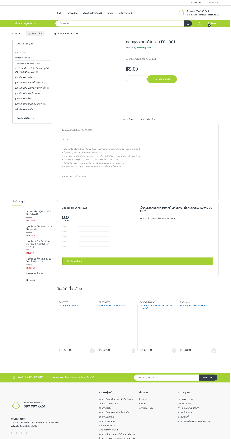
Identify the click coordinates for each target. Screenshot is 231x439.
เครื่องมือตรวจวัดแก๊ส (26, 109)
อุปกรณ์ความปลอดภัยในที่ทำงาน (31, 82)
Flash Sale (20, 52)
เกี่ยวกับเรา (143, 378)
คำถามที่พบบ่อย (185, 391)
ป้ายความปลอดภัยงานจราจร (29, 63)
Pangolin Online (21, 435)
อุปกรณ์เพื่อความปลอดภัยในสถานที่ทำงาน (117, 413)
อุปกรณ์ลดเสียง (35, 33)
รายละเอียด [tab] (127, 97)
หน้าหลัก (16, 33)
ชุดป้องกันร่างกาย (24, 58)
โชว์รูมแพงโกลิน (145, 387)
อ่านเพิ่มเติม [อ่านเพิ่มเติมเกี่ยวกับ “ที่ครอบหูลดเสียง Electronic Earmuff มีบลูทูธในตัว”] (174, 329)
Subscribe (208, 355)
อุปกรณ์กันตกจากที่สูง (26, 77)
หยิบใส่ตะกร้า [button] (92, 329)
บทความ (110, 13)
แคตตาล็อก (72, 13)
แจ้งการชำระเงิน (126, 13)
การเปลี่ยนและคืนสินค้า (188, 387)
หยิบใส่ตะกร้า (164, 79)
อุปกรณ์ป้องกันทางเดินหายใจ (29, 93)
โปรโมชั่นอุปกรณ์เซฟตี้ (92, 13)
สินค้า (59, 13)
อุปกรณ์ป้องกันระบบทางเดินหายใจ (114, 391)
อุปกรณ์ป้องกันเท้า (107, 400)
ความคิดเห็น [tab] (148, 97)
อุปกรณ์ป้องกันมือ (24, 98)
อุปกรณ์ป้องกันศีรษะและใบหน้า (30, 104)
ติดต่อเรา (196, 3)
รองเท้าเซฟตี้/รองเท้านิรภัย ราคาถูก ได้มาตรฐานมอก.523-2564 (32, 70)
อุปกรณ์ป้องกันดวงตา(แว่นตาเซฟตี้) (30, 88)
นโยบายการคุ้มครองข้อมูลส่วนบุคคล (194, 400)
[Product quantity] (136, 79)
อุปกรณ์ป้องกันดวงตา (108, 382)
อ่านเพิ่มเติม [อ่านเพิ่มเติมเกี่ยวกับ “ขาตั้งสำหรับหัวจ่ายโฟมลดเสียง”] (133, 329)
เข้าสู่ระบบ (152, 197)
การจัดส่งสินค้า (184, 382)
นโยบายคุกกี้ (183, 395)
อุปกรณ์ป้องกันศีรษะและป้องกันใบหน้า (116, 378)
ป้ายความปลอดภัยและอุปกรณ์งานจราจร (117, 417)
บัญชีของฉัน (212, 3)
